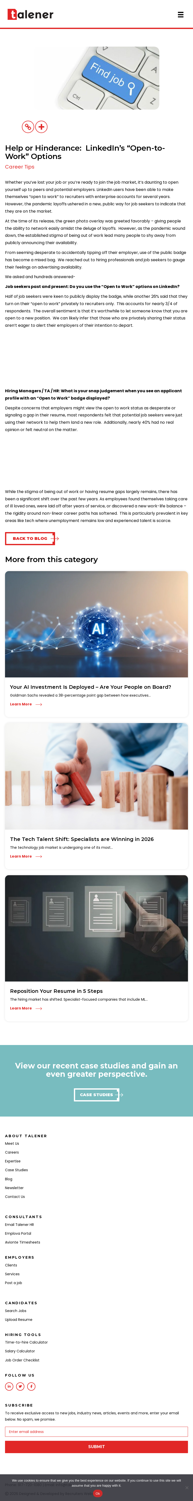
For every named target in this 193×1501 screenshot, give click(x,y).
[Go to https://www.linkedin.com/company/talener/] (9, 1386)
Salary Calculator (20, 1351)
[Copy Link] (28, 127)
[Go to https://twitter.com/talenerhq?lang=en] (20, 1386)
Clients (11, 1265)
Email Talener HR (19, 1224)
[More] (41, 127)
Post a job (13, 1282)
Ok (97, 1493)
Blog (8, 1179)
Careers (12, 1152)
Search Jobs (15, 1310)
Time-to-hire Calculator (26, 1342)
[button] (30, 538)
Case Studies (16, 1169)
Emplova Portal (18, 1233)
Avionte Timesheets (22, 1242)
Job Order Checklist (22, 1360)
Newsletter (14, 1187)
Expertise (13, 1161)
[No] (186, 1487)
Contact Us (15, 1196)
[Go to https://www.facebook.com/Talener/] (31, 1386)
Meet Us (12, 1143)
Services (12, 1274)
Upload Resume (18, 1319)
